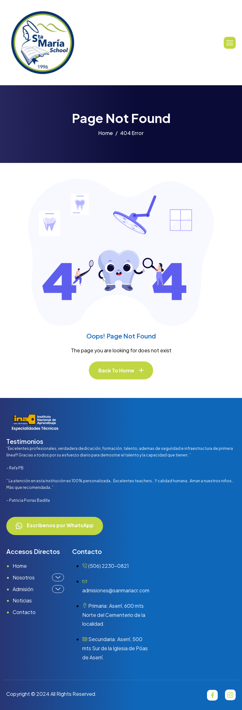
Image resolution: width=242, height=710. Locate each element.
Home (20, 565)
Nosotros (38, 577)
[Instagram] (230, 695)
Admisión (38, 589)
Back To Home (116, 370)
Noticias (22, 600)
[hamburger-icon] (230, 43)
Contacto (24, 612)
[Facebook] (212, 695)
